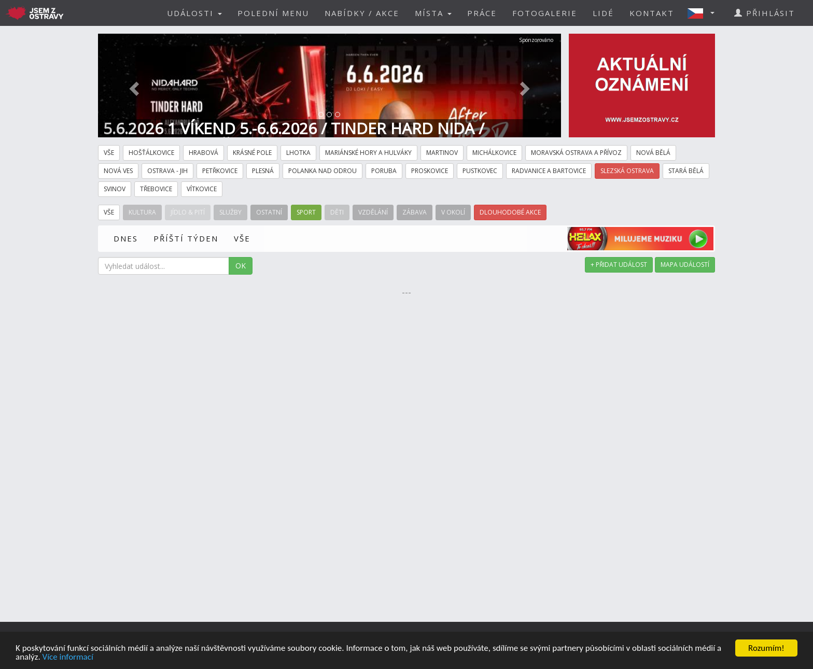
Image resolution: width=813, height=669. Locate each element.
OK (240, 266)
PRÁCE (482, 13)
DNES (126, 238)
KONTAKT (651, 13)
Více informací (68, 657)
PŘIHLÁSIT (764, 13)
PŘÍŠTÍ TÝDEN (185, 238)
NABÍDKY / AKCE (362, 13)
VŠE (242, 238)
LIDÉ (603, 13)
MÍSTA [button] (433, 13)
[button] (704, 13)
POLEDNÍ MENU (273, 13)
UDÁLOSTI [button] (194, 13)
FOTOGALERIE (544, 13)
